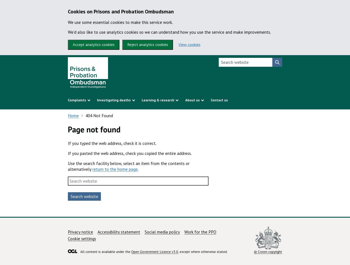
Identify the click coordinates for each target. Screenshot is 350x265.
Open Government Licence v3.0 (154, 251)
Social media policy (162, 232)
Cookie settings (82, 238)
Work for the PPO (200, 232)
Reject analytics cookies (147, 44)
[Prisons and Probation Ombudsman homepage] (88, 74)
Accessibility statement (119, 232)
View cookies (189, 44)
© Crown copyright (268, 240)
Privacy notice (80, 232)
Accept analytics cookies (94, 44)
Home (73, 115)
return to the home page (115, 169)
